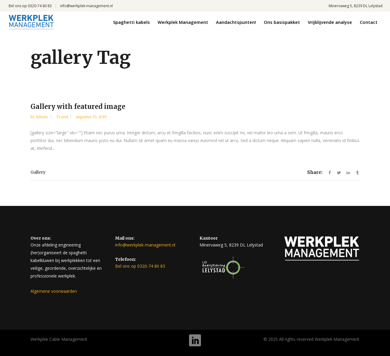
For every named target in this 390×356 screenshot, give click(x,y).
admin (42, 117)
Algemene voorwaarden (54, 291)
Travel (62, 117)
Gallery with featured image (78, 106)
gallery (38, 172)
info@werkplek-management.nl (86, 5)
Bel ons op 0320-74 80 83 (30, 5)
